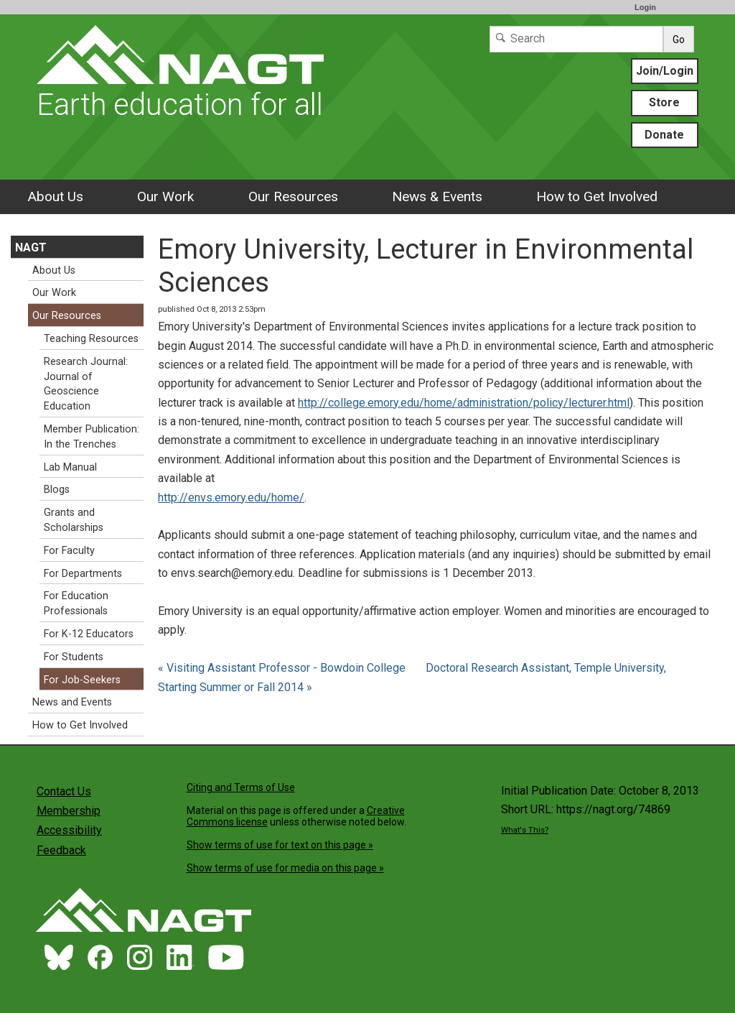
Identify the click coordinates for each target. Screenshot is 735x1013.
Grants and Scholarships (73, 520)
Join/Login (664, 71)
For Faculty (69, 551)
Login (645, 7)
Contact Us (64, 791)
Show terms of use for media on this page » (285, 868)
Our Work (165, 196)
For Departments (83, 574)
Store (664, 102)
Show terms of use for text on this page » (280, 845)
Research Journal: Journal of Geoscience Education (86, 384)
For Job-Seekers (82, 680)
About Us (55, 196)
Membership (68, 811)
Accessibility (69, 830)
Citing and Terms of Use (241, 787)
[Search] (576, 39)
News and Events (72, 702)
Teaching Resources (91, 339)
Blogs (57, 490)
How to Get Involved (596, 196)
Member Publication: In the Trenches (91, 436)
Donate (664, 135)
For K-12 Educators (89, 634)
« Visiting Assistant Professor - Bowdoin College (283, 668)
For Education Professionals (76, 603)
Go (679, 39)
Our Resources (293, 196)
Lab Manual (70, 467)
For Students (73, 657)
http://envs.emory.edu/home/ (231, 497)
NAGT (31, 247)
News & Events (437, 196)
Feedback (61, 850)
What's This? (524, 830)
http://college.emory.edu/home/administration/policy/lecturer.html (463, 403)
